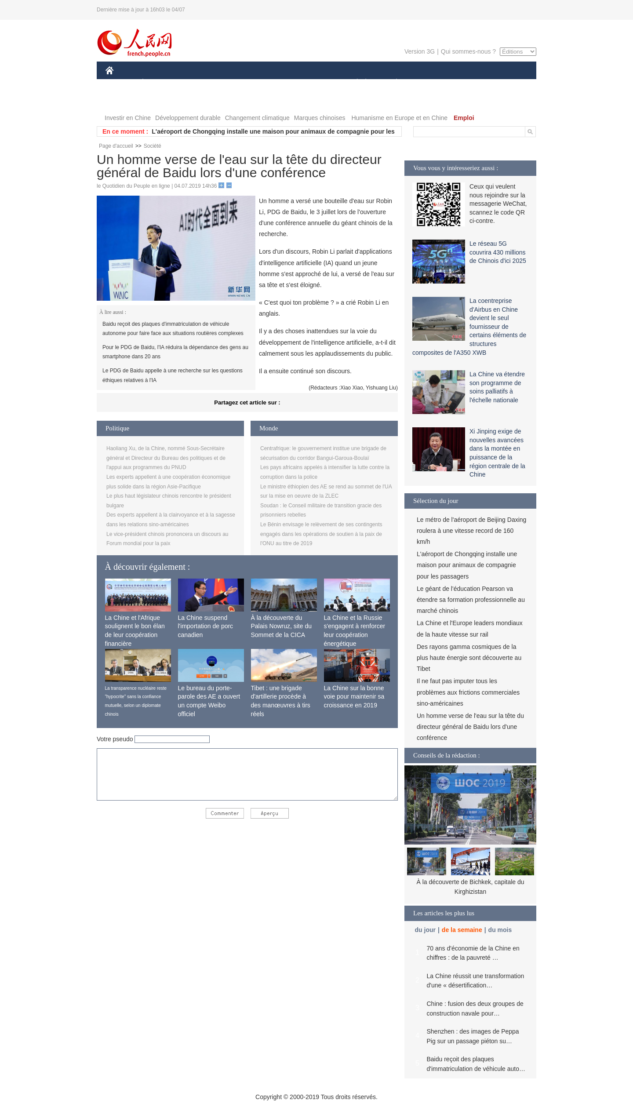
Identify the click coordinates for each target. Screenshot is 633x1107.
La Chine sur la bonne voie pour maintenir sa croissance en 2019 (354, 697)
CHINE (120, 83)
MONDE (199, 83)
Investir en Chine (128, 117)
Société (152, 146)
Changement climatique (257, 117)
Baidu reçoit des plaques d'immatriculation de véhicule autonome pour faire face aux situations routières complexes (173, 329)
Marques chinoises (320, 117)
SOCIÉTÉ (352, 83)
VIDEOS (159, 100)
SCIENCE (274, 83)
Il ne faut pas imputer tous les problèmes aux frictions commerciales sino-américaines (468, 691)
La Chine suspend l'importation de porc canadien (205, 626)
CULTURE (314, 83)
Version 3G (419, 51)
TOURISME (465, 83)
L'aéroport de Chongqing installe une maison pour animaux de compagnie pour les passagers (467, 564)
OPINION (505, 83)
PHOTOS (123, 100)
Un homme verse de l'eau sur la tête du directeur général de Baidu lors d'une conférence (470, 726)
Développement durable (188, 117)
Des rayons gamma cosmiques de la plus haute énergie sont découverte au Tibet (469, 657)
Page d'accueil (116, 146)
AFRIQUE (236, 83)
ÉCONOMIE (158, 83)
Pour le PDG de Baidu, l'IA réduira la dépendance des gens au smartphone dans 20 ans (175, 352)
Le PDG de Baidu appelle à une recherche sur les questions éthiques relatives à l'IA (172, 375)
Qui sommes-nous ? (468, 51)
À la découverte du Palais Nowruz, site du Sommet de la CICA (281, 626)
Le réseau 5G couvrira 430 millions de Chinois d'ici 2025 (497, 252)
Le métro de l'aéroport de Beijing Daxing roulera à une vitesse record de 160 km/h (471, 530)
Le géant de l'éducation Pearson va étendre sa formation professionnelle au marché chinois (471, 599)
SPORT (427, 83)
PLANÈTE (391, 83)
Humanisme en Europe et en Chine (399, 117)
